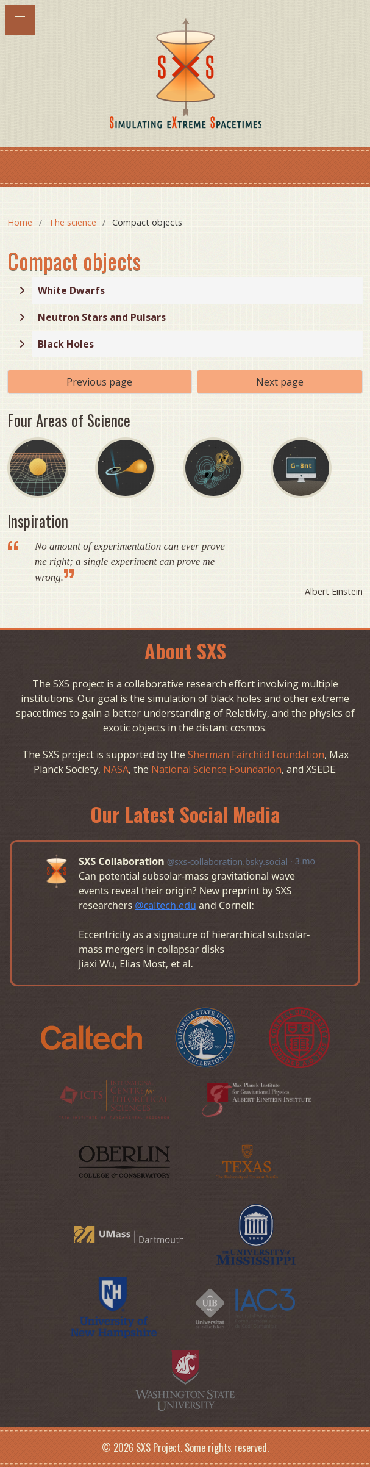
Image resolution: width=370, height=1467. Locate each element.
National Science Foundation (216, 769)
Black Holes (66, 344)
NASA (116, 769)
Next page (280, 382)
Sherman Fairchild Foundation (256, 754)
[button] (20, 20)
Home (19, 222)
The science (72, 222)
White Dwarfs (71, 290)
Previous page (99, 382)
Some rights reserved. (227, 1447)
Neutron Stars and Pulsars (102, 317)
